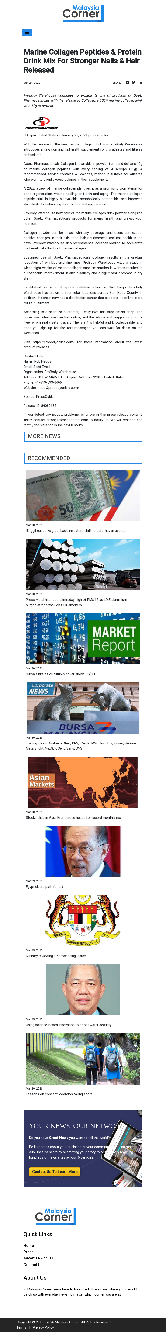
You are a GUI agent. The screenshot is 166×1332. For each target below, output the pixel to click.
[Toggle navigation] (27, 32)
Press (29, 1252)
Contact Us (33, 1265)
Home (29, 1245)
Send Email (41, 367)
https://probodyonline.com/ (54, 342)
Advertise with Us (38, 1258)
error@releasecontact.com (67, 420)
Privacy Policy (43, 1327)
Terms (21, 1327)
